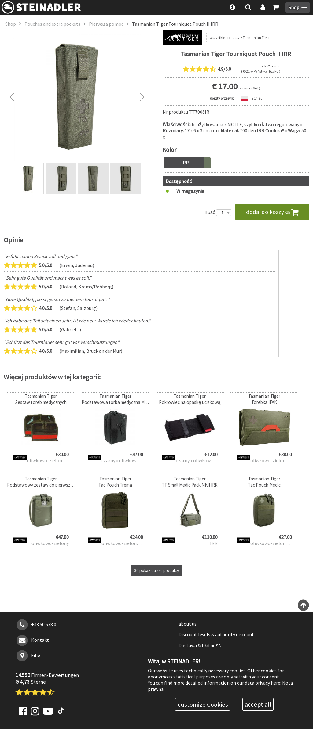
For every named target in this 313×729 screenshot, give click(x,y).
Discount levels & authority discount (216, 634)
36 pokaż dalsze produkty (156, 570)
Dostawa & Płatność (200, 645)
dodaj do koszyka (272, 212)
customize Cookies (203, 704)
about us (188, 624)
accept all (258, 704)
